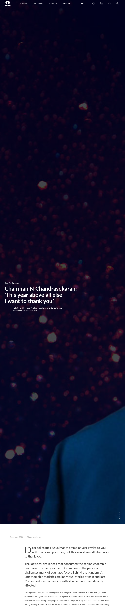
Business (23, 3)
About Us (53, 3)
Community (38, 3)
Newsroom (67, 3)
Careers (81, 3)
